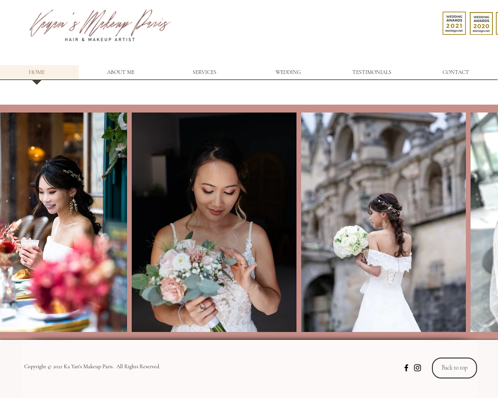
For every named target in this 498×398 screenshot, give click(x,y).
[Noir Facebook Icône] (406, 367)
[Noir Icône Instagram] (417, 367)
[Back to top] (454, 368)
